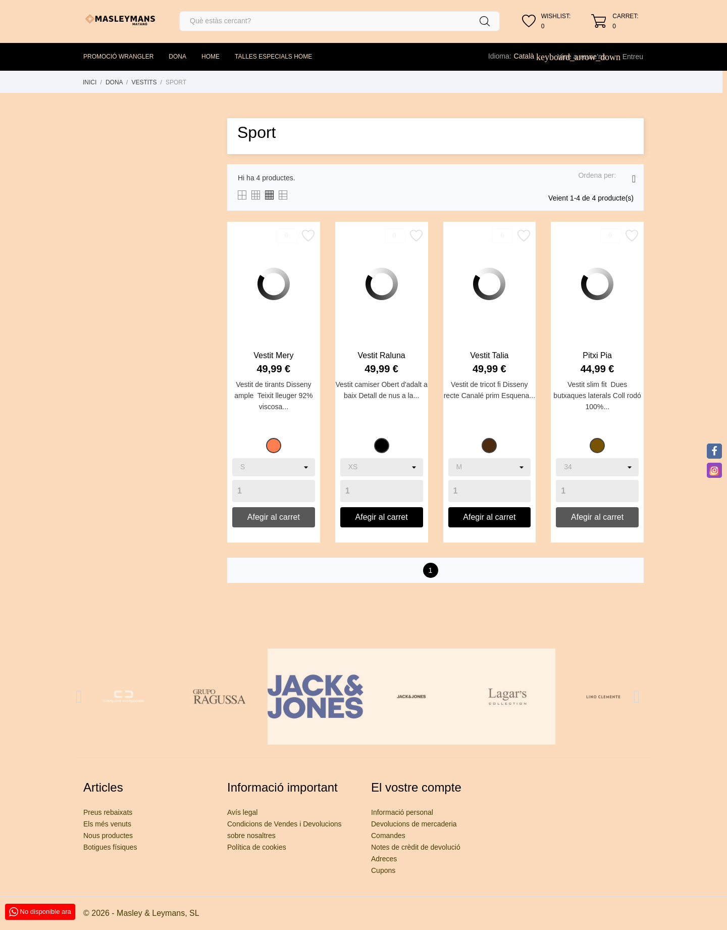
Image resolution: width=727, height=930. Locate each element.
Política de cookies (256, 847)
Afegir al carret (273, 517)
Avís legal (242, 812)
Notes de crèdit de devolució (415, 847)
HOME (210, 56)
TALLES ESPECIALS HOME (273, 56)
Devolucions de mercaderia (414, 824)
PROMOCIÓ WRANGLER (118, 56)
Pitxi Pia (597, 355)
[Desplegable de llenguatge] (529, 56)
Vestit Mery (273, 355)
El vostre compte (416, 787)
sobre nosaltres (251, 835)
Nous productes (108, 835)
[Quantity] (273, 491)
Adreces (384, 859)
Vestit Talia (489, 355)
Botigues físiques (110, 847)
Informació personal (402, 812)
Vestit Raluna (381, 355)
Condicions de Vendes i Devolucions (284, 824)
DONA (177, 56)
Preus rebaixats (107, 812)
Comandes (388, 835)
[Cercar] (339, 21)
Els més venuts (107, 824)
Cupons (383, 870)
